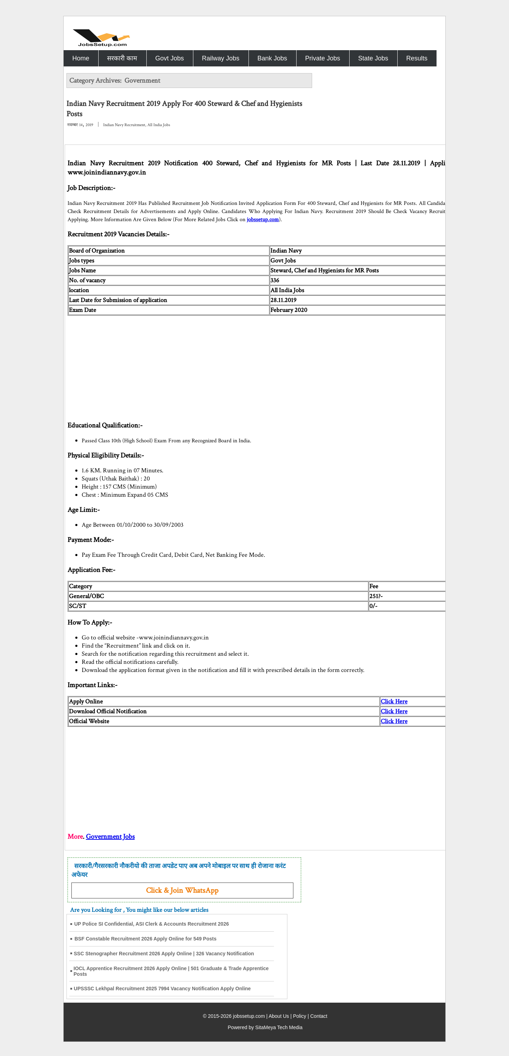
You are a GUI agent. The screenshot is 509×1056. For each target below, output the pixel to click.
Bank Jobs (272, 58)
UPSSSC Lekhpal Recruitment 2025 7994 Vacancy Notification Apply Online (162, 988)
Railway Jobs (220, 58)
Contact (318, 1016)
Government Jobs (110, 836)
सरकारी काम (122, 58)
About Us (279, 1016)
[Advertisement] (280, 364)
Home (80, 58)
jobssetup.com (263, 219)
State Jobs (373, 58)
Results (416, 58)
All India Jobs (158, 125)
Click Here (394, 701)
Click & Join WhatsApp (182, 890)
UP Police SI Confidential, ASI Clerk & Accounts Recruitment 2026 (151, 924)
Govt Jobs (169, 58)
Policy (299, 1016)
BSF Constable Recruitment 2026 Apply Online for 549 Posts (146, 939)
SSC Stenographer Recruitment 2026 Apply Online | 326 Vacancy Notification (164, 953)
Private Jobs (322, 58)
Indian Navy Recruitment (124, 125)
